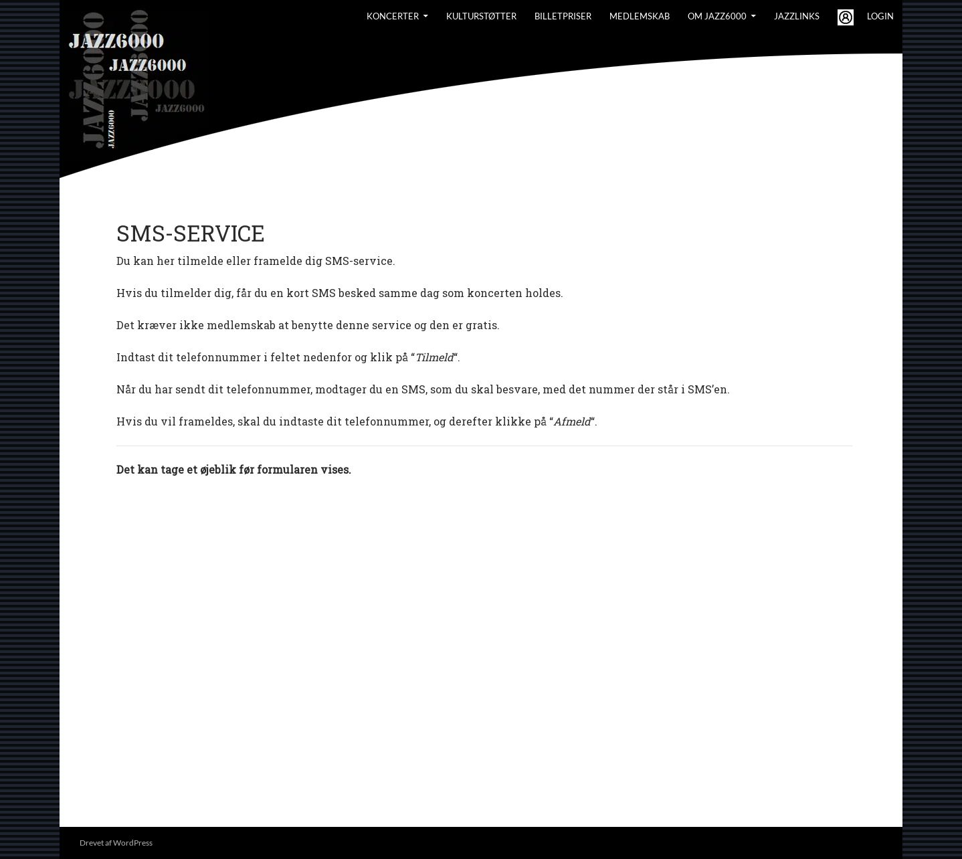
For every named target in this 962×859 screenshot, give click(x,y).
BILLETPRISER (563, 16)
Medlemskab (639, 16)
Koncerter (393, 16)
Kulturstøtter (481, 16)
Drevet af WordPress (116, 843)
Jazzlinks (797, 16)
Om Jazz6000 (717, 16)
